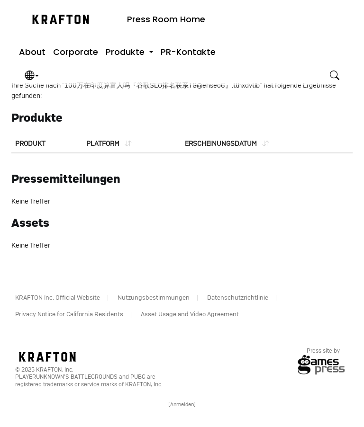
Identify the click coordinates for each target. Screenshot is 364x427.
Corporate (75, 52)
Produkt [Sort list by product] (30, 144)
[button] (129, 52)
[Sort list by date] (227, 144)
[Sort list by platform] (108, 144)
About (32, 52)
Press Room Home (166, 19)
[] (182, 404)
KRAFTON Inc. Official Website (57, 298)
